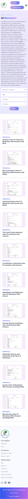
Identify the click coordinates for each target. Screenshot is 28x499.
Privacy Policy (4, 471)
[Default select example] (14, 94)
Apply (14, 108)
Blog (2, 463)
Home (2, 15)
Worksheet (4, 443)
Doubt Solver (17, 7)
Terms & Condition (6, 474)
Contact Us (4, 468)
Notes (2, 446)
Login (15, 3)
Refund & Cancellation (7, 477)
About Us (3, 466)
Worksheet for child (6, 453)
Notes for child (5, 456)
